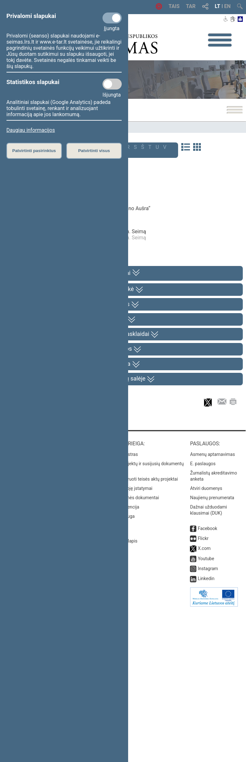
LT (217, 6)
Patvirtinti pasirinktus (34, 150)
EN (227, 6)
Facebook (207, 679)
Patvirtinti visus (94, 150)
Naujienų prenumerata (212, 649)
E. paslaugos (203, 615)
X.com (204, 700)
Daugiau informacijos (30, 130)
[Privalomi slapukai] (112, 18)
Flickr (203, 690)
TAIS (173, 6)
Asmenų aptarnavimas (212, 605)
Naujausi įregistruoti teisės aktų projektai (137, 630)
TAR (191, 6)
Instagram (208, 720)
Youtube (206, 710)
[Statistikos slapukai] (112, 84)
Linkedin (206, 730)
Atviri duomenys (206, 639)
